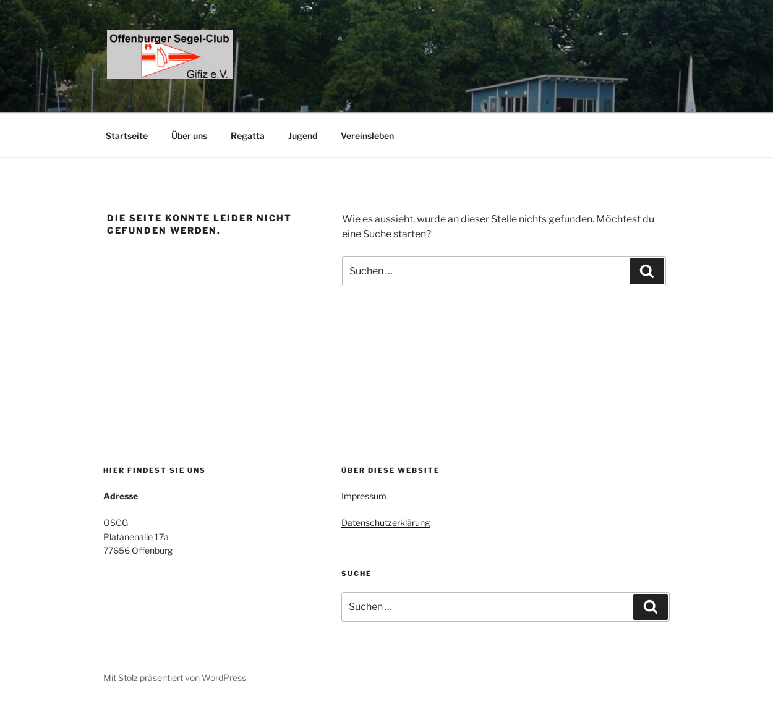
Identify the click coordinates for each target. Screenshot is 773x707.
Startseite (127, 135)
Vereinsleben (367, 135)
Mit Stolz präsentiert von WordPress (174, 677)
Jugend (302, 135)
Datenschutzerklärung (385, 522)
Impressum (363, 496)
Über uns (189, 135)
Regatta (248, 135)
